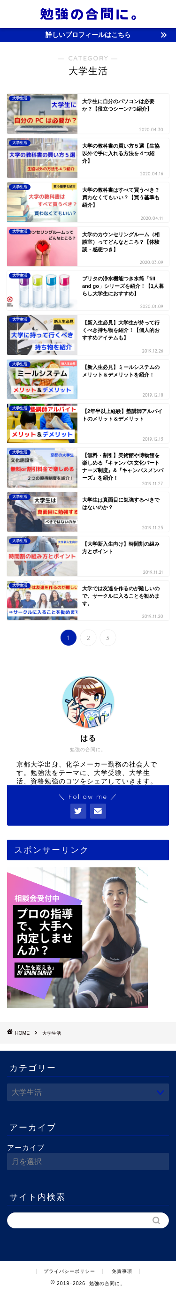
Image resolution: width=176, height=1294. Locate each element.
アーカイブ (26, 1147)
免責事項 (122, 1271)
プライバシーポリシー (69, 1271)
